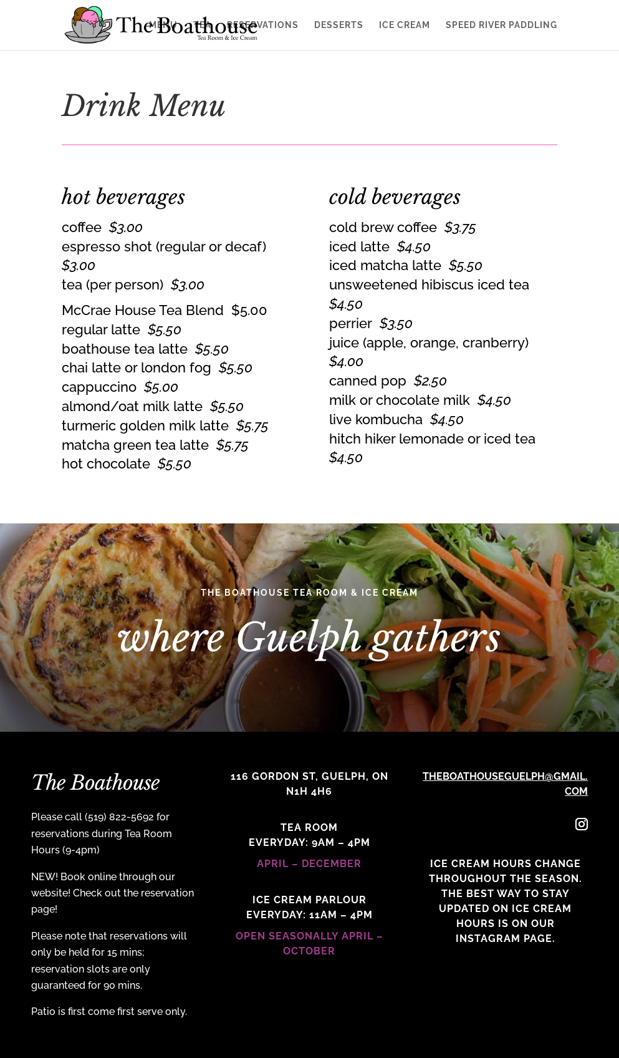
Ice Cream (404, 25)
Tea (202, 25)
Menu (163, 25)
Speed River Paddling (501, 25)
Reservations (263, 25)
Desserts (338, 25)
